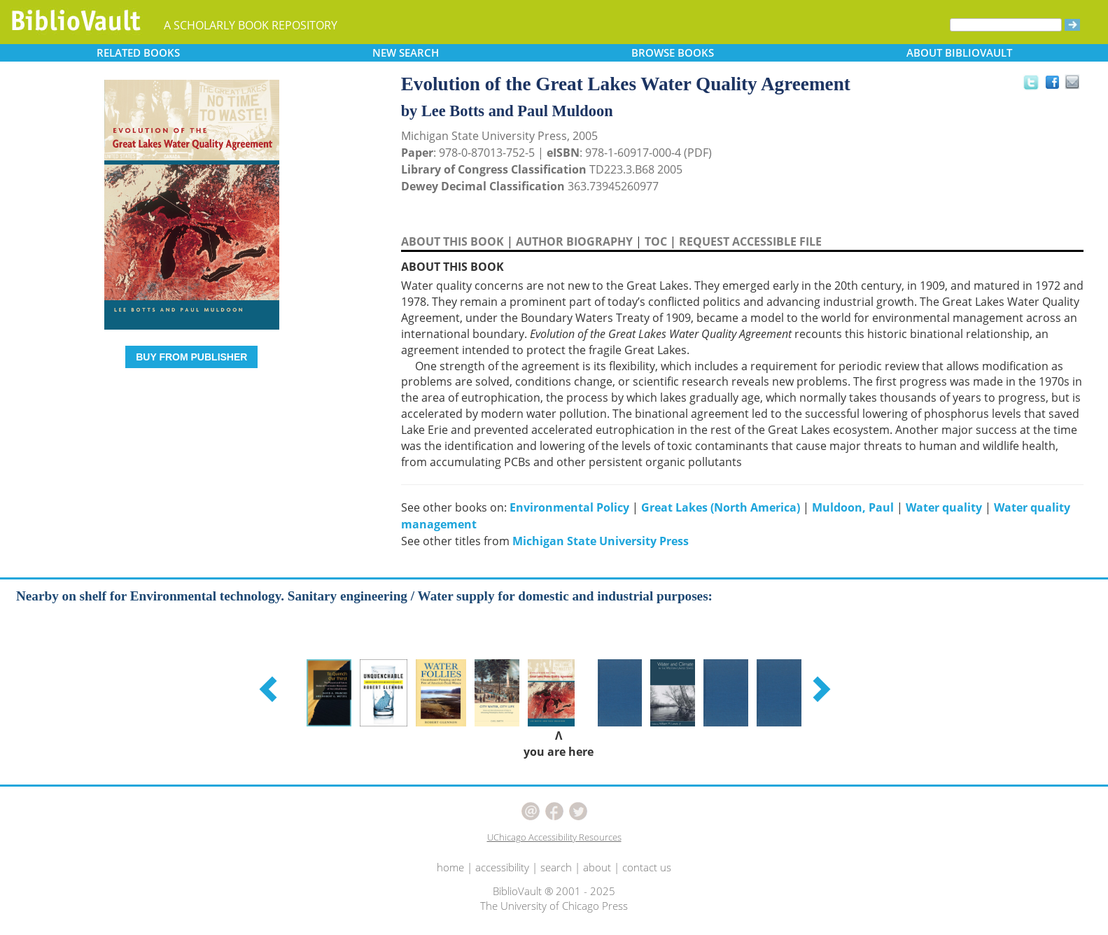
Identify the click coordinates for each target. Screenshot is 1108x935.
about (597, 867)
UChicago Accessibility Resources (554, 837)
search (556, 867)
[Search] (1006, 24)
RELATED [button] (138, 52)
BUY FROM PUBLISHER (191, 357)
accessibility (502, 867)
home (450, 867)
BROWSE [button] (672, 52)
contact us (646, 867)
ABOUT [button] (959, 52)
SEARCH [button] (405, 52)
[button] (270, 689)
